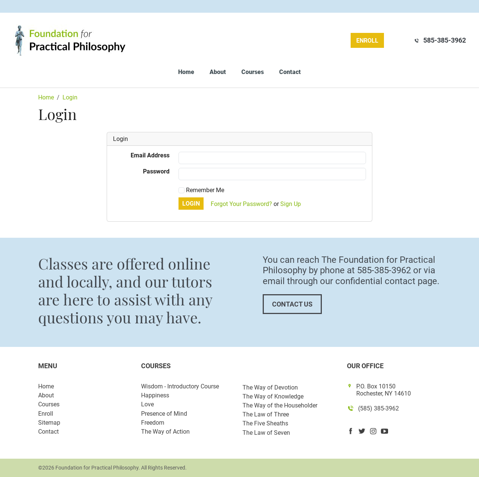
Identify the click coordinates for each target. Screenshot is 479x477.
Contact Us (292, 304)
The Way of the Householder (279, 405)
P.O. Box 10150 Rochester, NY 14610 (383, 390)
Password (156, 171)
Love (147, 404)
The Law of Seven (266, 432)
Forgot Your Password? (241, 203)
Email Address (150, 155)
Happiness (155, 395)
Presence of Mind (164, 413)
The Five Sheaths (265, 423)
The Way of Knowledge (272, 396)
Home (186, 72)
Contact (290, 72)
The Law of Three (265, 414)
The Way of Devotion (270, 387)
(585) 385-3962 (378, 408)
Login (191, 203)
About (218, 72)
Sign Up (290, 203)
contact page (411, 281)
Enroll (367, 40)
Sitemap (49, 422)
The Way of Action (165, 431)
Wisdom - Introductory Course (180, 386)
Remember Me (201, 190)
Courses (252, 72)
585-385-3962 (444, 40)
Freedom (152, 422)
